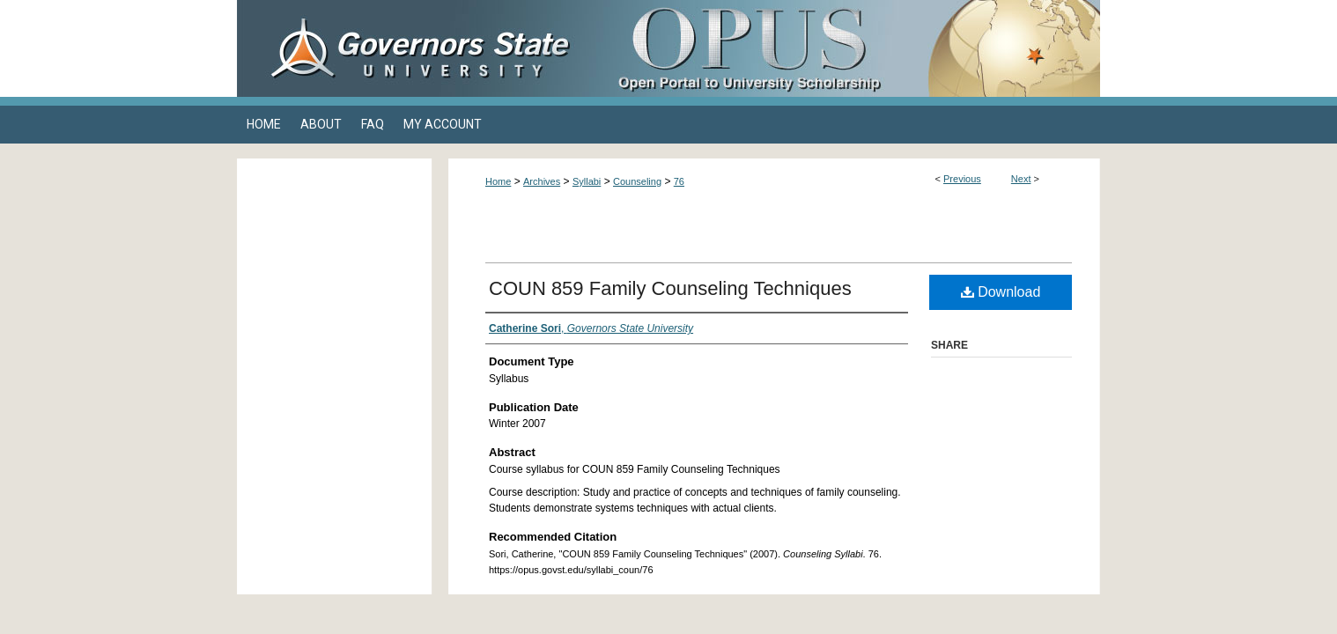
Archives (541, 181)
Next (1021, 178)
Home (498, 181)
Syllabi (586, 181)
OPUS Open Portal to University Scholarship (844, 48)
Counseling (637, 181)
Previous (962, 178)
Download (1001, 291)
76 (679, 181)
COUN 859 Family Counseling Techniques (670, 288)
